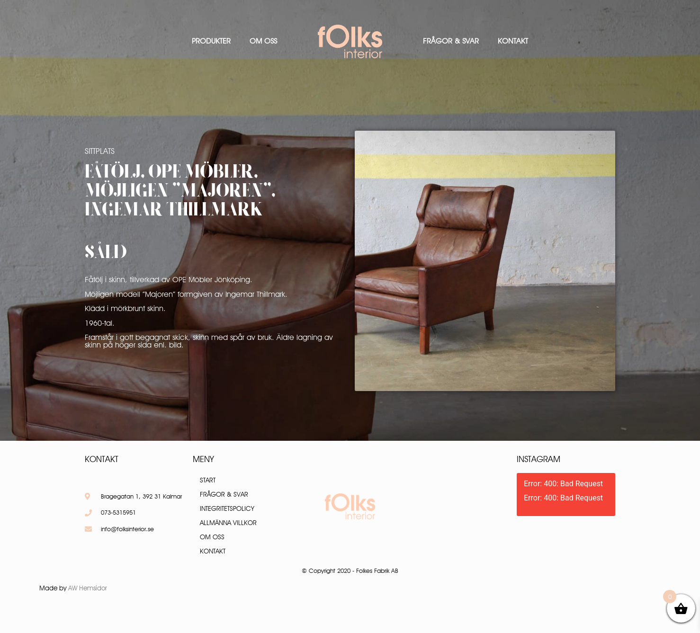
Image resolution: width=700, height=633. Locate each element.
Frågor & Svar (451, 40)
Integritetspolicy (227, 508)
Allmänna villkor (228, 522)
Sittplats (100, 151)
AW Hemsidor (87, 588)
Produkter (211, 40)
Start (207, 480)
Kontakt (513, 40)
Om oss (263, 40)
